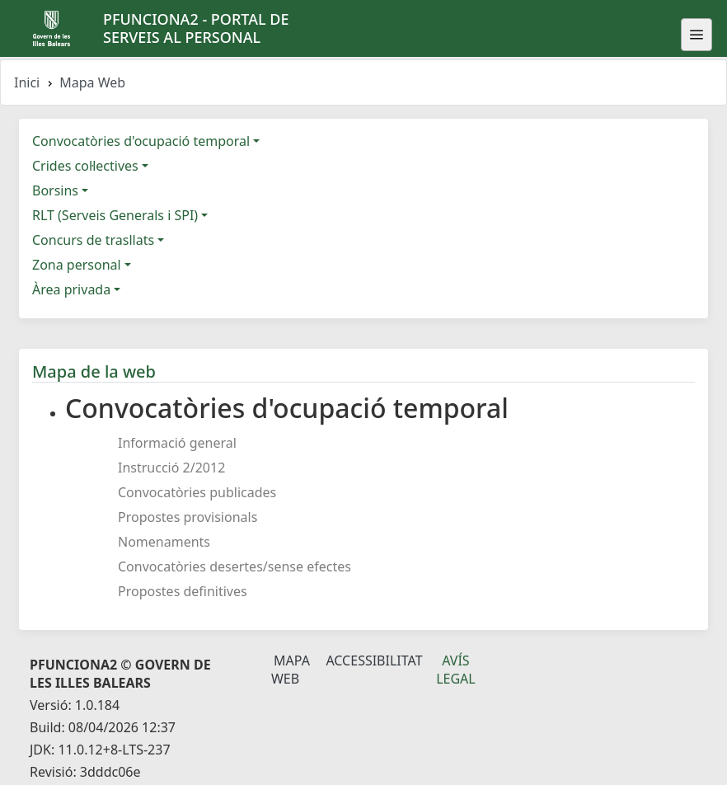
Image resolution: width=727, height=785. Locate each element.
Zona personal (76, 265)
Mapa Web (290, 669)
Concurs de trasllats (93, 240)
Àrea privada (71, 289)
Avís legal (456, 669)
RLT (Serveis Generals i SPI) (115, 215)
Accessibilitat (374, 660)
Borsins (55, 190)
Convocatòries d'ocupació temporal (141, 141)
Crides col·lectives (85, 166)
